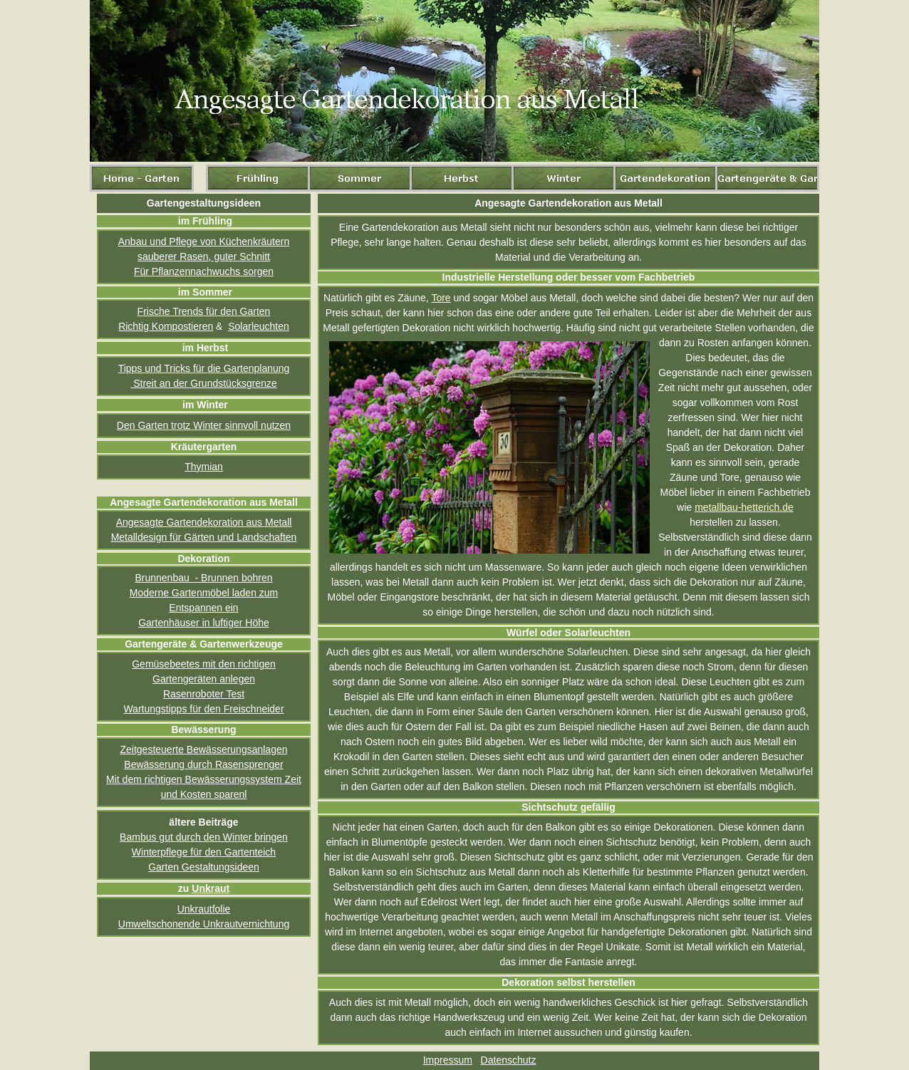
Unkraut (210, 888)
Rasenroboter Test (203, 694)
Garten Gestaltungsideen (203, 867)
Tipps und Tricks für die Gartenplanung (204, 368)
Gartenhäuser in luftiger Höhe (203, 622)
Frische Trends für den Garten (204, 311)
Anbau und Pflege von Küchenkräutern (204, 241)
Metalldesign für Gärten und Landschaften (204, 537)
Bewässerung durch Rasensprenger (203, 764)
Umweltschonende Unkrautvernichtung (203, 924)
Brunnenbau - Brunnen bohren (203, 577)
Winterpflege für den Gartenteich (204, 852)
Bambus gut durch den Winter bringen (204, 837)
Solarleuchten (258, 326)
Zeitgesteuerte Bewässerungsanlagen (203, 749)
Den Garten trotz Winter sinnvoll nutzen (204, 425)
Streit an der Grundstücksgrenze (203, 383)
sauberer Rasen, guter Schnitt (203, 256)
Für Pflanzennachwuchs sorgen (204, 271)
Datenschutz (508, 1060)
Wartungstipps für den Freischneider (203, 709)
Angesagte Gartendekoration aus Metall (204, 522)
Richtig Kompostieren (165, 326)
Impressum (447, 1060)
